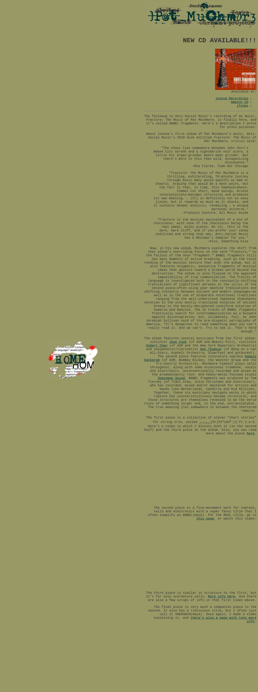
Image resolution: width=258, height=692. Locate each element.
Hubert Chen (156, 346)
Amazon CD (239, 102)
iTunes (242, 106)
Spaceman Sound (171, 378)
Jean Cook (178, 342)
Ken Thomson (211, 349)
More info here (221, 596)
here (250, 433)
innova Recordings (231, 98)
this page (205, 519)
